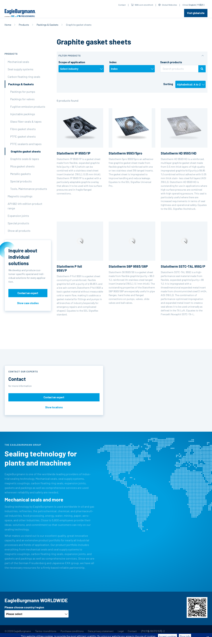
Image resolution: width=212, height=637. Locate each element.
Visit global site (196, 13)
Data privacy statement (101, 631)
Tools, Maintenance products (28, 188)
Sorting (168, 84)
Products (24, 24)
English (192, 4)
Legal (121, 631)
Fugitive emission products (27, 106)
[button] (132, 55)
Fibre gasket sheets (23, 129)
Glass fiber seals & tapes (26, 121)
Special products (21, 181)
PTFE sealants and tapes (26, 144)
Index (113, 62)
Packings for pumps (22, 91)
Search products (171, 62)
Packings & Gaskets (47, 24)
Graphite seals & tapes (24, 159)
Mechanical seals (18, 61)
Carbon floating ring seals (24, 76)
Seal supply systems (20, 69)
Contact (122, 4)
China (185, 4)
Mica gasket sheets (22, 166)
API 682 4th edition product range (25, 206)
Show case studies (28, 303)
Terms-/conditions (45, 631)
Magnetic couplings (20, 196)
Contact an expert (27, 293)
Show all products (19, 230)
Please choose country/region (24, 607)
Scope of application (72, 62)
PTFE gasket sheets (23, 136)
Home (8, 24)
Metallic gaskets (20, 173)
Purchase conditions (72, 631)
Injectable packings (22, 114)
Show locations (54, 407)
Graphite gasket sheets (26, 151)
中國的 (200, 4)
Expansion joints (18, 215)
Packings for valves (22, 99)
